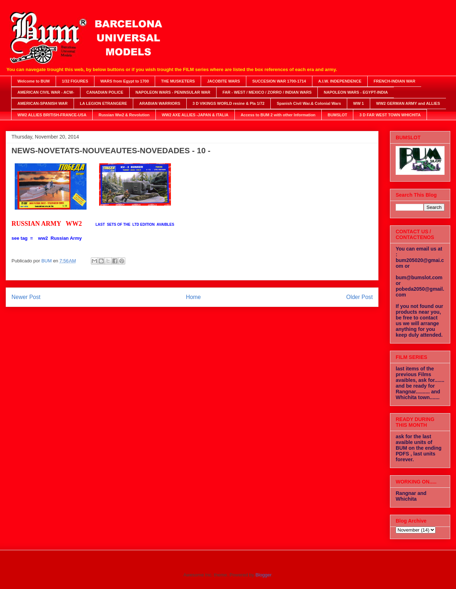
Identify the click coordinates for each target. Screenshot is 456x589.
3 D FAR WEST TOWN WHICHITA (390, 115)
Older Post (359, 297)
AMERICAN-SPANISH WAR (43, 103)
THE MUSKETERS (178, 81)
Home (193, 297)
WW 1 (358, 103)
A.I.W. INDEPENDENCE (339, 81)
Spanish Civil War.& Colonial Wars (309, 103)
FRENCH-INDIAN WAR (394, 81)
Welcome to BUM (34, 81)
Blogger (263, 575)
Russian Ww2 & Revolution (124, 115)
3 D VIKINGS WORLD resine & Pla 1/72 (228, 103)
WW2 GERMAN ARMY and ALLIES (408, 103)
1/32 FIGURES (75, 81)
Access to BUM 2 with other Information (278, 115)
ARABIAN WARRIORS (159, 103)
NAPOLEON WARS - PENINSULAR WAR (172, 92)
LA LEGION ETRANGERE (103, 103)
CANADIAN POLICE (105, 92)
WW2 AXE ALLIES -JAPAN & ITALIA (195, 115)
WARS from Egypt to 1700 (125, 81)
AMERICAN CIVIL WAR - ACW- (46, 92)
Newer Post (26, 297)
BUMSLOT (337, 115)
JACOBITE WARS (223, 81)
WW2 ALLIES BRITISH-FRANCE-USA (52, 115)
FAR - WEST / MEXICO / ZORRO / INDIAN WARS (267, 92)
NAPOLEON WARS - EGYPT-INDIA (356, 92)
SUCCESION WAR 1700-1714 (279, 81)
